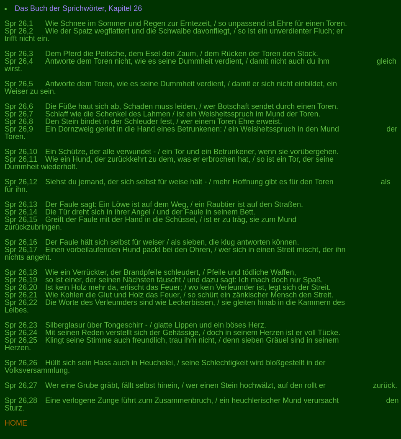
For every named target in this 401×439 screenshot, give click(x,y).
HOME (16, 423)
